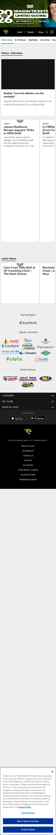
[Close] (52, 771)
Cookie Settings (28, 467)
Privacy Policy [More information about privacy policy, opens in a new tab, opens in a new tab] (24, 807)
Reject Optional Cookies (28, 821)
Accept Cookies (28, 829)
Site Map (28, 453)
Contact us (28, 448)
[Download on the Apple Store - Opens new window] (17, 410)
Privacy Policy (28, 438)
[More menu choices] (52, 31)
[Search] (47, 32)
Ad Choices (28, 457)
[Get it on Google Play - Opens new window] (37, 412)
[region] (28, 801)
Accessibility (28, 443)
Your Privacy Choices (28, 462)
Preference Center (28, 472)
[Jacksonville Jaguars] (28, 424)
